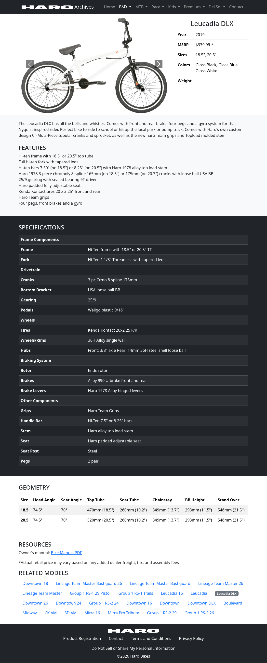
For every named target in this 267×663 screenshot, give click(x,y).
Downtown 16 (139, 603)
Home (109, 7)
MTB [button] (140, 7)
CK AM (51, 613)
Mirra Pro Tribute (123, 613)
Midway (30, 613)
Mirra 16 (92, 613)
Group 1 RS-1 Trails (135, 593)
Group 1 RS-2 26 (199, 613)
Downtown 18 (35, 583)
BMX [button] (123, 7)
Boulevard (233, 603)
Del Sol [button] (215, 7)
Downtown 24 (68, 603)
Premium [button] (193, 7)
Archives (58, 6)
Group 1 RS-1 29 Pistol (90, 593)
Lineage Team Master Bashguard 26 (89, 583)
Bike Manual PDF (66, 552)
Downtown (170, 603)
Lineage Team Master (42, 593)
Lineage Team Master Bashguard (160, 583)
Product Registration (82, 638)
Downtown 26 (35, 603)
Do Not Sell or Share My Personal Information (133, 648)
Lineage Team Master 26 (220, 583)
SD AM (71, 613)
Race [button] (156, 7)
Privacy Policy (193, 638)
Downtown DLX (201, 603)
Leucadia (199, 593)
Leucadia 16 (172, 593)
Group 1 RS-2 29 (161, 613)
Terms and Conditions (153, 638)
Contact (237, 7)
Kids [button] (172, 7)
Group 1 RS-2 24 (104, 603)
